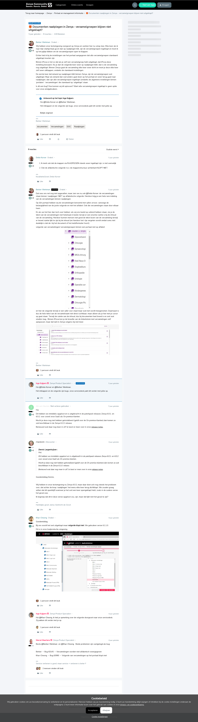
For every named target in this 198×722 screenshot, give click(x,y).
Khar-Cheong (41, 518)
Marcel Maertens (43, 640)
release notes (97, 427)
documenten (42, 126)
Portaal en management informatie (68, 13)
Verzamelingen (57, 126)
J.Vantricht (40, 442)
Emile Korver (41, 157)
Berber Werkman (43, 42)
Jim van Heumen (42, 406)
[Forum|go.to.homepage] (39, 5)
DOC (69, 126)
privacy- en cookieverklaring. (132, 704)
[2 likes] (49, 668)
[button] (147, 5)
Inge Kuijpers (41, 383)
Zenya (49, 13)
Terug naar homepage (34, 13)
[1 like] (48, 134)
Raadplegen (79, 126)
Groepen (89, 5)
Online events (77, 5)
